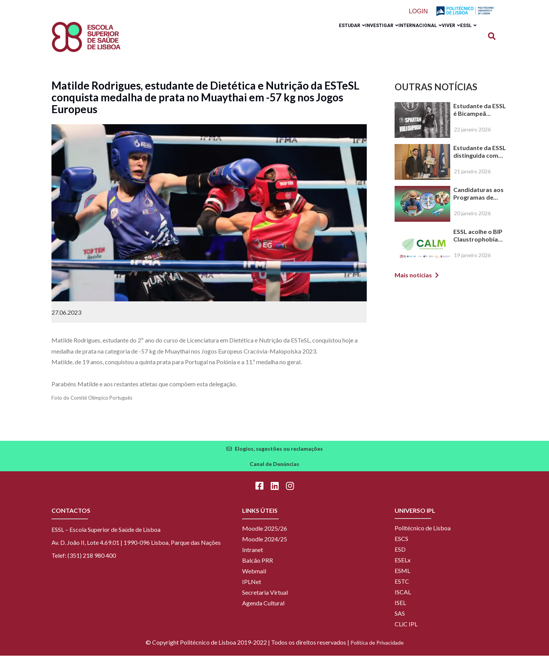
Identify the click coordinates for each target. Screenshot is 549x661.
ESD (400, 554)
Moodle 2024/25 (264, 544)
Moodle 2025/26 (264, 533)
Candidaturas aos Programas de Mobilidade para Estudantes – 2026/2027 (478, 198)
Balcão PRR (257, 565)
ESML (402, 575)
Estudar (318, 39)
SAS (400, 618)
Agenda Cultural (263, 608)
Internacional (401, 39)
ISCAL (403, 597)
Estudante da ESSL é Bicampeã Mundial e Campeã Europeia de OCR (479, 115)
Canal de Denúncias (274, 469)
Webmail (254, 576)
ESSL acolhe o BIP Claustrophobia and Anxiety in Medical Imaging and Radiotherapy (478, 240)
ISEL (400, 607)
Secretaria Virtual (265, 597)
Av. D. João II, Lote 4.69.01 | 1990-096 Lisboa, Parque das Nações (136, 547)
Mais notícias (413, 280)
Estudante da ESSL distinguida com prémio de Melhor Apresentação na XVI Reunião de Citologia (479, 157)
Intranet (252, 555)
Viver (439, 39)
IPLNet (251, 587)
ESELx (403, 565)
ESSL (464, 39)
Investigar (355, 39)
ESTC (402, 586)
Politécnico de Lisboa (423, 533)
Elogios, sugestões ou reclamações (279, 454)
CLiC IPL (406, 629)
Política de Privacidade (377, 648)
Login (420, 11)
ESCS (401, 543)
